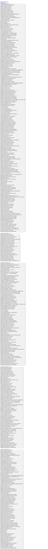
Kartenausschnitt (3, 2)
